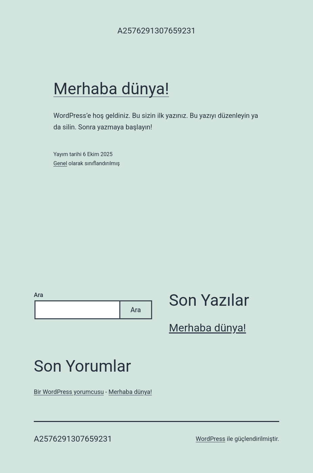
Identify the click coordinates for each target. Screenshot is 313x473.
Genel (60, 163)
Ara (38, 294)
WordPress (210, 438)
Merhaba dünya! (111, 88)
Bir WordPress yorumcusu (69, 391)
